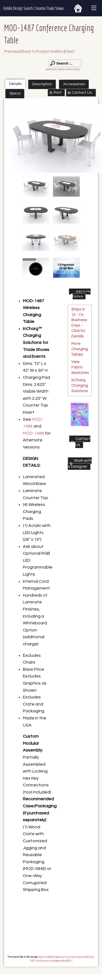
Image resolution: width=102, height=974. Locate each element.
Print (55, 92)
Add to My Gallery (80, 294)
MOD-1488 (33, 433)
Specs (15, 93)
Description (42, 84)
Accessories (74, 84)
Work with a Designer (80, 464)
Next (70, 51)
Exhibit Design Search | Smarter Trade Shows (33, 8)
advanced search (55, 69)
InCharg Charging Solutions (79, 385)
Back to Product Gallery (42, 51)
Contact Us (79, 92)
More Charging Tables (79, 349)
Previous (11, 51)
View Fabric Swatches (80, 367)
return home (73, 69)
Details (15, 84)
